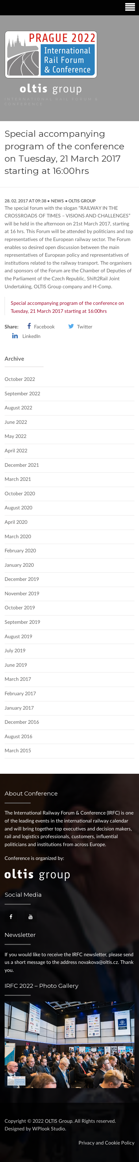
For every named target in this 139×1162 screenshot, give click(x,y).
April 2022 (16, 450)
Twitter (84, 326)
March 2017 (18, 679)
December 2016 (22, 722)
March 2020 (18, 536)
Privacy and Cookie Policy (106, 1143)
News (57, 201)
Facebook (44, 326)
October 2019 (20, 607)
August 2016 (18, 736)
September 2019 (22, 622)
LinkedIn (31, 336)
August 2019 (18, 636)
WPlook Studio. (49, 1128)
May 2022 (15, 436)
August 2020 (18, 507)
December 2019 (22, 579)
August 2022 (18, 407)
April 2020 (16, 522)
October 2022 (20, 379)
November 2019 (22, 593)
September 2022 (22, 393)
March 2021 (18, 479)
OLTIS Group (82, 201)
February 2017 (20, 693)
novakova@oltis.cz (98, 962)
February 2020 (20, 550)
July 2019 (15, 650)
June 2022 (16, 422)
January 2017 (19, 708)
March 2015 (18, 750)
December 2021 (22, 465)
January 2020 (19, 565)
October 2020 (20, 493)
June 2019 (16, 665)
